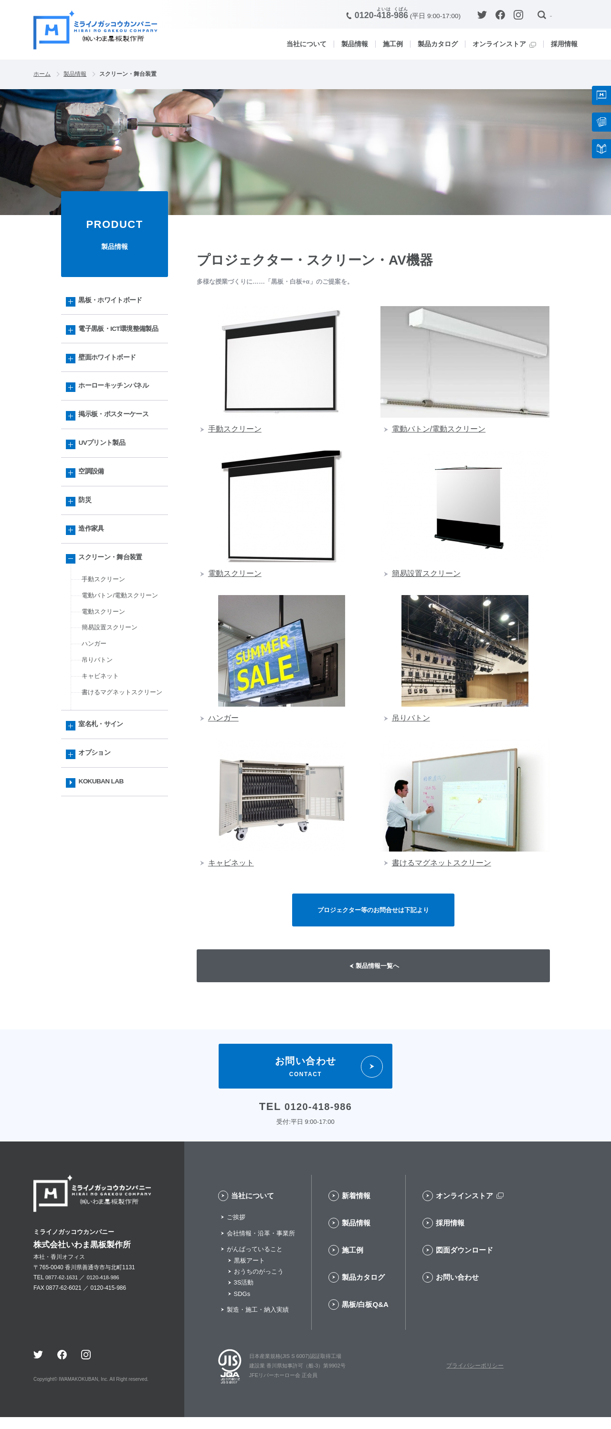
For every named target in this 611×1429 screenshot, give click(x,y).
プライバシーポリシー (475, 1378)
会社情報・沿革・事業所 (261, 1245)
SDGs (242, 1305)
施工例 (393, 44)
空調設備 (93, 504)
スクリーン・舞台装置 (114, 598)
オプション (97, 825)
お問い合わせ (457, 1289)
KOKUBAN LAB (104, 856)
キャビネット (102, 729)
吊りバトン (98, 711)
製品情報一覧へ (379, 974)
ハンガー (95, 693)
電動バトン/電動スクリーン (123, 640)
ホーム (42, 74)
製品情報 (354, 44)
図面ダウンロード (464, 1262)
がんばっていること (255, 1261)
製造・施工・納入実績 (258, 1322)
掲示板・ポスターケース (117, 441)
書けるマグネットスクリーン (122, 752)
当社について (306, 44)
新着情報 (356, 1208)
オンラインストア (499, 44)
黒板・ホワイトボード (114, 303)
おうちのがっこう (259, 1283)
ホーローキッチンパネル (117, 410)
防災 (87, 536)
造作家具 (93, 567)
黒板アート (249, 1272)
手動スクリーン (105, 622)
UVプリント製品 (105, 473)
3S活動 (244, 1294)
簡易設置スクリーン (112, 675)
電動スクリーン (105, 658)
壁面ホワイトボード (110, 378)
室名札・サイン (104, 793)
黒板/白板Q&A (365, 1317)
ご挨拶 (236, 1229)
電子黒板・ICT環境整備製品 (119, 340)
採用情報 (564, 44)
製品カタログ (438, 44)
